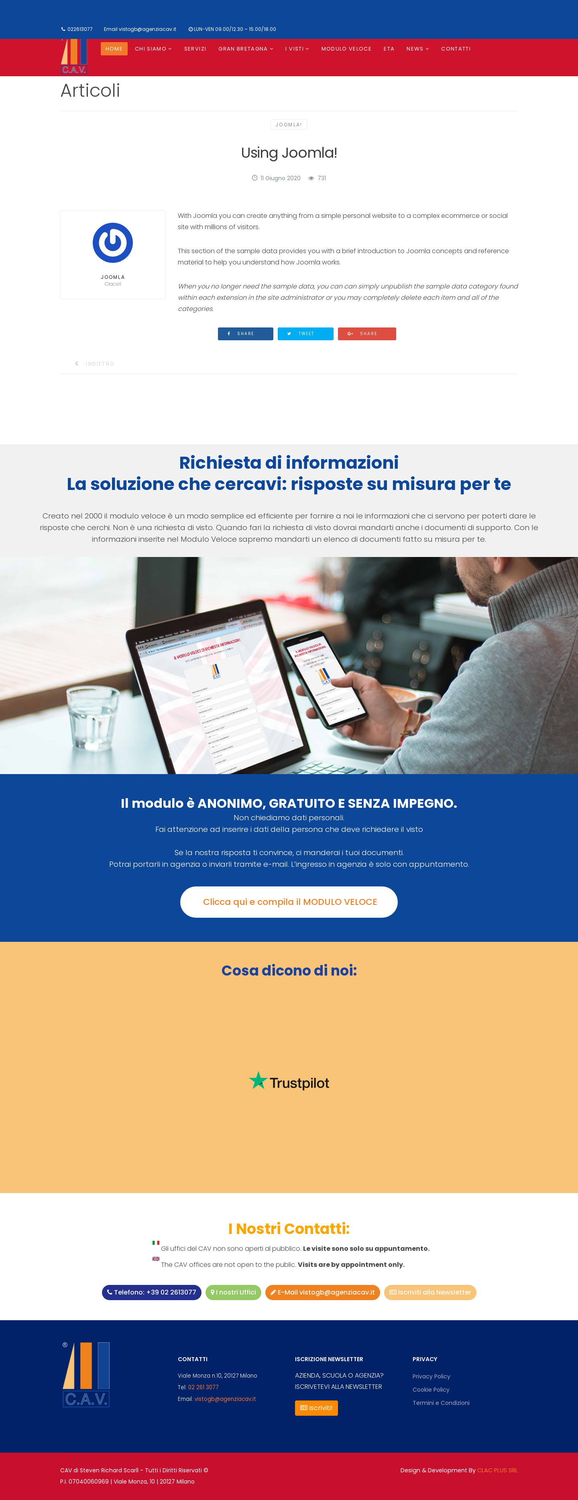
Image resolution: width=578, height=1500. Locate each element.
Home (114, 49)
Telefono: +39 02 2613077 (151, 1292)
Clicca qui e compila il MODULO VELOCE (289, 902)
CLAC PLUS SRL (497, 1470)
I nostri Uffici (233, 1292)
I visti (294, 49)
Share (241, 334)
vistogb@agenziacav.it (147, 29)
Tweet (300, 334)
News (415, 49)
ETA (389, 49)
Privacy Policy (431, 1376)
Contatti (456, 49)
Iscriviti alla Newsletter (430, 1292)
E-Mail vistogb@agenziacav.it (323, 1292)
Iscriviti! (316, 1408)
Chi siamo (151, 49)
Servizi (195, 49)
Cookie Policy (431, 1390)
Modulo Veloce (347, 49)
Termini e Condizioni (441, 1403)
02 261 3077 (203, 1387)
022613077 (80, 29)
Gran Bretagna (243, 49)
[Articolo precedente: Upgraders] (89, 364)
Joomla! (289, 124)
